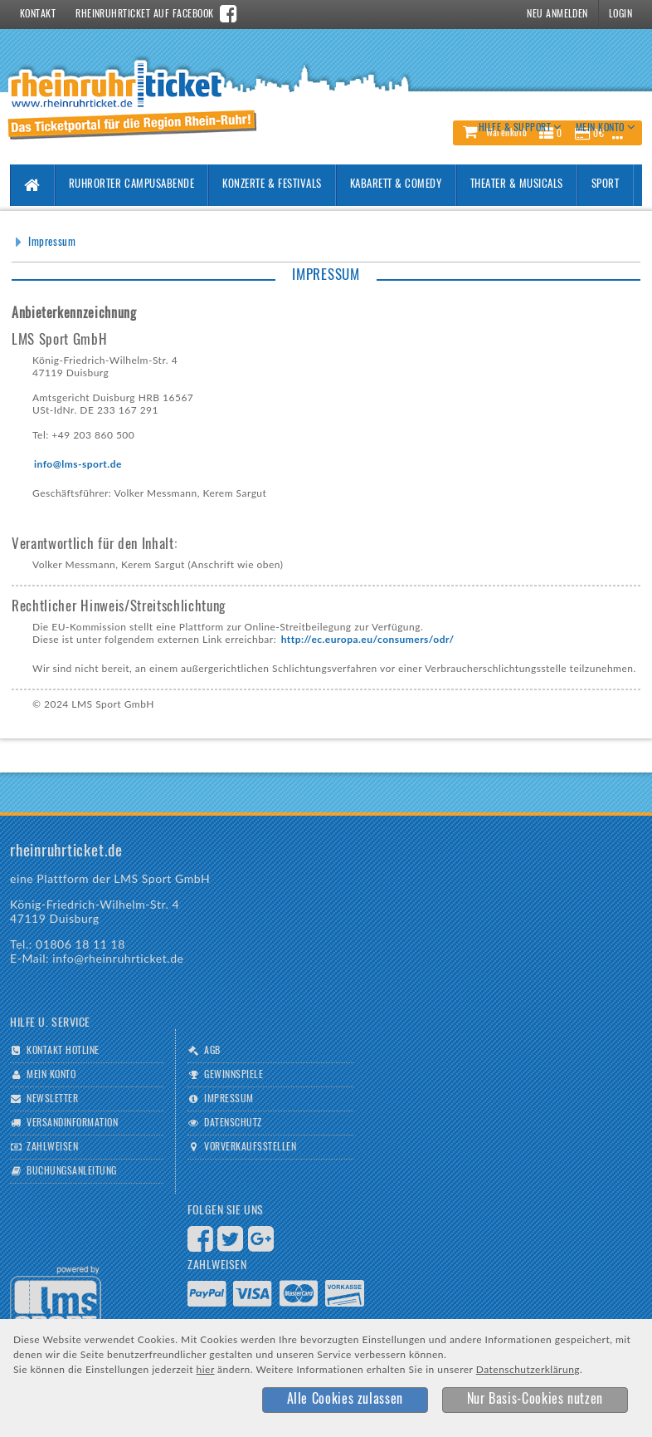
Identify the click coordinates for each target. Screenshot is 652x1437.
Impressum (51, 243)
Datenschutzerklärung (528, 1369)
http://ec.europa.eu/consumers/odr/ (368, 639)
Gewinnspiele (233, 1075)
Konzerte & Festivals (271, 184)
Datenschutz (232, 1123)
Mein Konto (51, 1075)
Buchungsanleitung (71, 1171)
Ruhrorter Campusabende (131, 184)
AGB (212, 1051)
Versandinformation (72, 1123)
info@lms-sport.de (78, 464)
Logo (55, 1299)
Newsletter (52, 1099)
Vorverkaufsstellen (250, 1147)
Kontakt (38, 14)
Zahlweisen (52, 1147)
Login (620, 14)
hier (206, 1369)
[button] (345, 1400)
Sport (605, 184)
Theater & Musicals (516, 184)
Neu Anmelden (557, 14)
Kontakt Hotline (63, 1051)
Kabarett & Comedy (396, 184)
